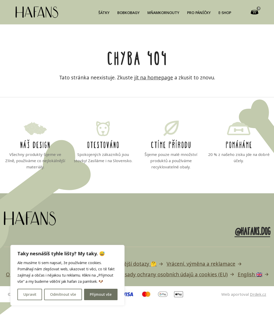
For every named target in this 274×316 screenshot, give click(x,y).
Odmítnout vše (63, 294)
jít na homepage (153, 77)
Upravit (29, 294)
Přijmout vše (101, 294)
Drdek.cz (258, 294)
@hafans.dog (252, 230)
